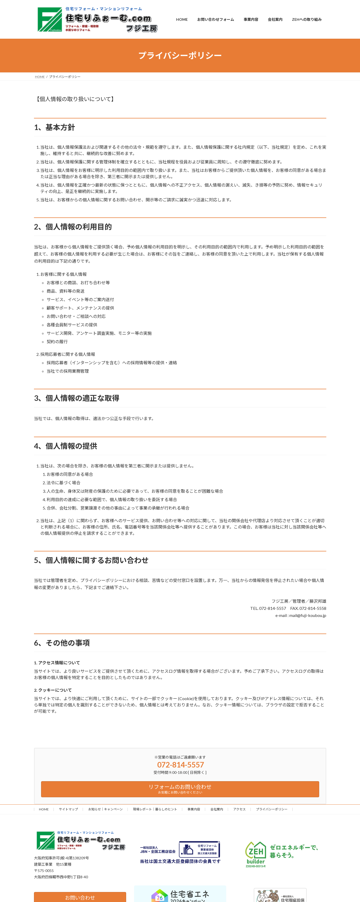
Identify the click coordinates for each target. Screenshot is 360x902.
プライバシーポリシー (272, 809)
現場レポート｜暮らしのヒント (155, 809)
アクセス (239, 809)
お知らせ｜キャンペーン (105, 809)
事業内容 (194, 809)
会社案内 (216, 809)
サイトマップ (68, 809)
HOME (44, 809)
